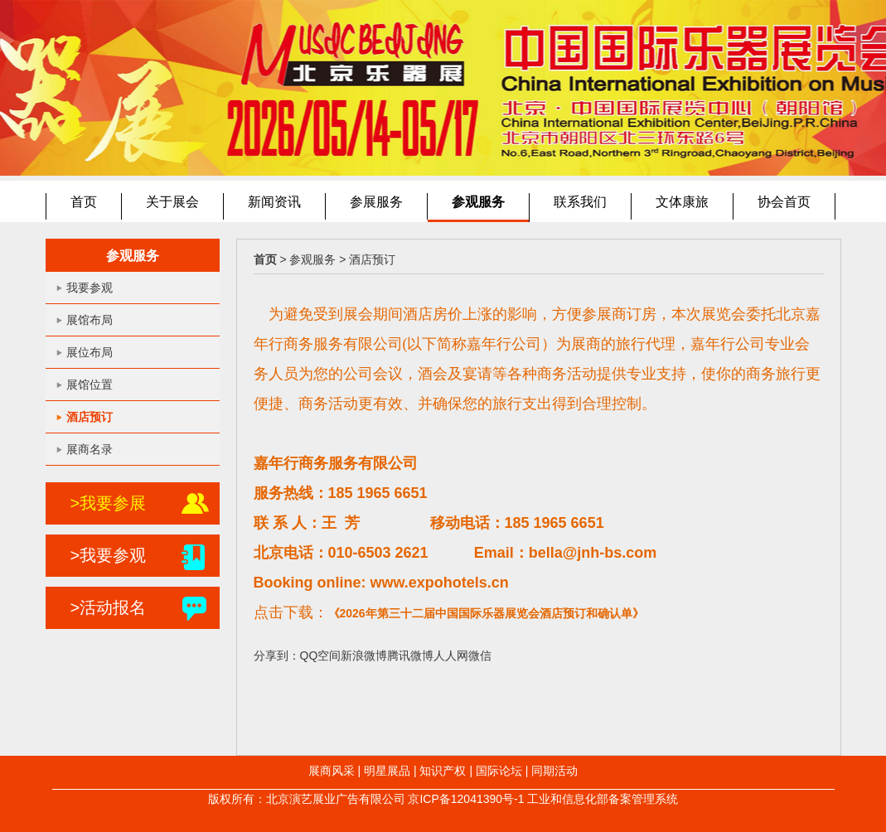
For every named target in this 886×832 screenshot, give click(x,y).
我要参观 (89, 287)
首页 (83, 202)
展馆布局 (89, 320)
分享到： (277, 655)
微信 (479, 655)
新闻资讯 (274, 202)
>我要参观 (108, 555)
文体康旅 (682, 202)
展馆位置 (89, 384)
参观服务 (478, 202)
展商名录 (89, 449)
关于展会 (172, 202)
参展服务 (376, 202)
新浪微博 (364, 655)
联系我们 (580, 202)
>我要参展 (108, 503)
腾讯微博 (410, 655)
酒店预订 (89, 416)
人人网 (450, 655)
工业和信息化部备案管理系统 (602, 798)
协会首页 (784, 202)
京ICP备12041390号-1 (466, 798)
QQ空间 (320, 655)
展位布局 (89, 352)
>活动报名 (108, 607)
